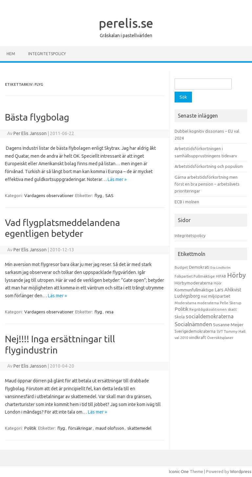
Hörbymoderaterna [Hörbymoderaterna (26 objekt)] (194, 283)
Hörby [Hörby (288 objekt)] (236, 275)
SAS (109, 195)
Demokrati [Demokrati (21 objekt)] (199, 267)
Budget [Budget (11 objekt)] (181, 267)
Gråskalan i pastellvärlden (126, 35)
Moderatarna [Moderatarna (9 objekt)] (185, 303)
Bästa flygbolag (37, 117)
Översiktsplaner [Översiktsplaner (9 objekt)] (220, 338)
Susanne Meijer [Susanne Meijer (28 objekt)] (228, 324)
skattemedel (139, 428)
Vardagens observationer (49, 195)
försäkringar (80, 428)
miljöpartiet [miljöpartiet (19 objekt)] (219, 296)
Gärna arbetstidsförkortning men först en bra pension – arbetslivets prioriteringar (207, 184)
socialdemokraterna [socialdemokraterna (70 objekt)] (210, 316)
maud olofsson (109, 428)
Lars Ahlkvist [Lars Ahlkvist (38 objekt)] (228, 289)
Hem (11, 54)
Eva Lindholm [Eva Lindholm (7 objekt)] (220, 267)
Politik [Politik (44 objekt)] (181, 309)
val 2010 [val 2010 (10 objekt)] (181, 338)
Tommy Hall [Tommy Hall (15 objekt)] (234, 331)
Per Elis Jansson (30, 133)
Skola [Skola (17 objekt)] (180, 317)
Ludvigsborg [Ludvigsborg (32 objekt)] (187, 296)
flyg (98, 195)
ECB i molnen (187, 201)
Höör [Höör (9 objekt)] (217, 283)
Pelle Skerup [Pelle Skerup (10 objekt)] (231, 303)
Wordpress (240, 471)
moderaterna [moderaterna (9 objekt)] (208, 303)
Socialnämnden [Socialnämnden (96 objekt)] (193, 324)
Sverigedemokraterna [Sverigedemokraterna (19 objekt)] (195, 331)
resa (109, 311)
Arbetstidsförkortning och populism (209, 166)
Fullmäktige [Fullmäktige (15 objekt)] (204, 276)
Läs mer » (117, 179)
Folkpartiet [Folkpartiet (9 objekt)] (184, 276)
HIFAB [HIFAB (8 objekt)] (221, 276)
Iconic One (179, 471)
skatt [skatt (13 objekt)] (232, 309)
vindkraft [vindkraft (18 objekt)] (197, 337)
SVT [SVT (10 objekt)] (220, 331)
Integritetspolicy (47, 54)
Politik (30, 428)
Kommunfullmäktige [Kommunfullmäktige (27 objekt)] (194, 289)
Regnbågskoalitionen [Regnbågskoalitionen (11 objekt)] (208, 309)
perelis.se (126, 23)
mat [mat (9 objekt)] (204, 296)
